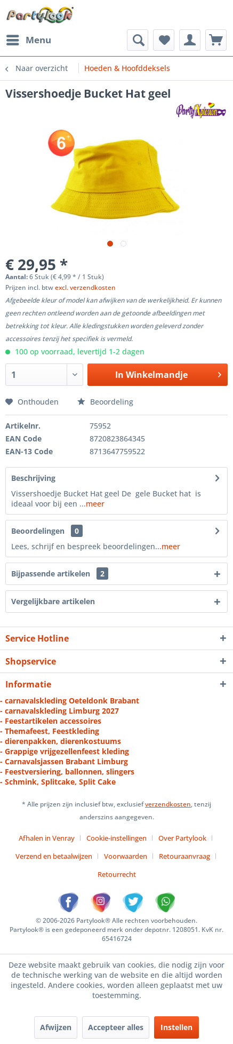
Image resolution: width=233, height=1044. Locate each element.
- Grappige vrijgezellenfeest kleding (64, 751)
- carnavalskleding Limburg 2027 (59, 711)
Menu (28, 38)
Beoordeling (105, 402)
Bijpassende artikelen (59, 573)
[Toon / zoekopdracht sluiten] (137, 40)
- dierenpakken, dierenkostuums (60, 741)
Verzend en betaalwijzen (53, 856)
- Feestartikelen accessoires (50, 721)
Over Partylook (182, 838)
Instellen (176, 1027)
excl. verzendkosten (85, 287)
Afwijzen (55, 1027)
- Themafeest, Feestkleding (49, 731)
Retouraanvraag (184, 856)
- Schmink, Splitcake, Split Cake (58, 782)
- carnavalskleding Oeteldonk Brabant (69, 700)
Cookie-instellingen (116, 838)
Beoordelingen (38, 531)
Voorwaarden (125, 856)
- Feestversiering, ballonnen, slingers (67, 771)
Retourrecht (117, 874)
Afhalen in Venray (47, 838)
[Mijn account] (189, 40)
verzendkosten (168, 804)
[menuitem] (28, 40)
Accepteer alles (115, 1027)
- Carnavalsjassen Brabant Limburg (64, 761)
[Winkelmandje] (216, 40)
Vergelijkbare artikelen (53, 601)
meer (95, 504)
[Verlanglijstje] (163, 40)
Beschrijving (33, 478)
